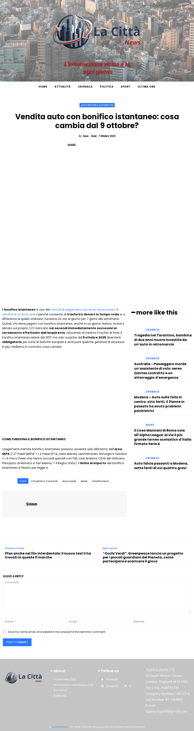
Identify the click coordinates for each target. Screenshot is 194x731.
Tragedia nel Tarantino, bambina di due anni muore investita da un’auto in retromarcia (163, 336)
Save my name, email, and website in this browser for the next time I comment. (57, 632)
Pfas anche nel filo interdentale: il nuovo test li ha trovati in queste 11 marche (48, 555)
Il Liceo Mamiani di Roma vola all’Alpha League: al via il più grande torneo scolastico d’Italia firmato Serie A (163, 416)
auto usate (69, 481)
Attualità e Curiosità (44, 481)
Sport (150, 409)
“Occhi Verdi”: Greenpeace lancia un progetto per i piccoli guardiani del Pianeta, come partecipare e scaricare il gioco (143, 557)
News (84, 481)
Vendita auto (100, 481)
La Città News (60, 727)
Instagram (112, 685)
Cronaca (152, 329)
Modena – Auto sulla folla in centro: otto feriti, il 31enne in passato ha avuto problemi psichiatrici (160, 390)
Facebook (111, 679)
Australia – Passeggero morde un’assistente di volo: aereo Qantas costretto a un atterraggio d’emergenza (160, 363)
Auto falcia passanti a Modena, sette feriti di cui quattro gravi (162, 440)
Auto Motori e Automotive (97, 105)
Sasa (86, 136)
